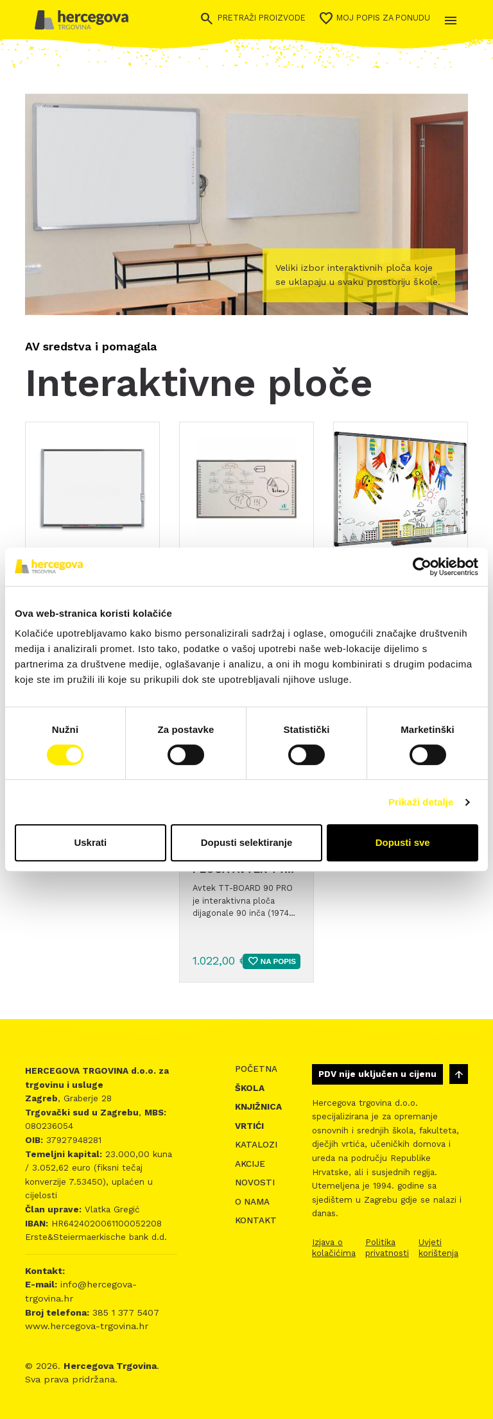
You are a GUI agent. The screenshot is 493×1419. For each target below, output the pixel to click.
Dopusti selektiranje (247, 842)
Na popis (271, 961)
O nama (252, 1202)
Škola (249, 1088)
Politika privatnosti (387, 1248)
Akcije (250, 1164)
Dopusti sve (403, 842)
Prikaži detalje (421, 801)
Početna (256, 1069)
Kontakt (256, 1220)
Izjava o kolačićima (334, 1248)
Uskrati (90, 842)
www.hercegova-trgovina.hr (86, 1326)
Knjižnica (258, 1107)
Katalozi (256, 1144)
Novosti (255, 1182)
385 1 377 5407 (124, 1312)
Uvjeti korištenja (438, 1248)
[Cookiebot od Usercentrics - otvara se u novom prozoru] (422, 566)
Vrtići (249, 1126)
